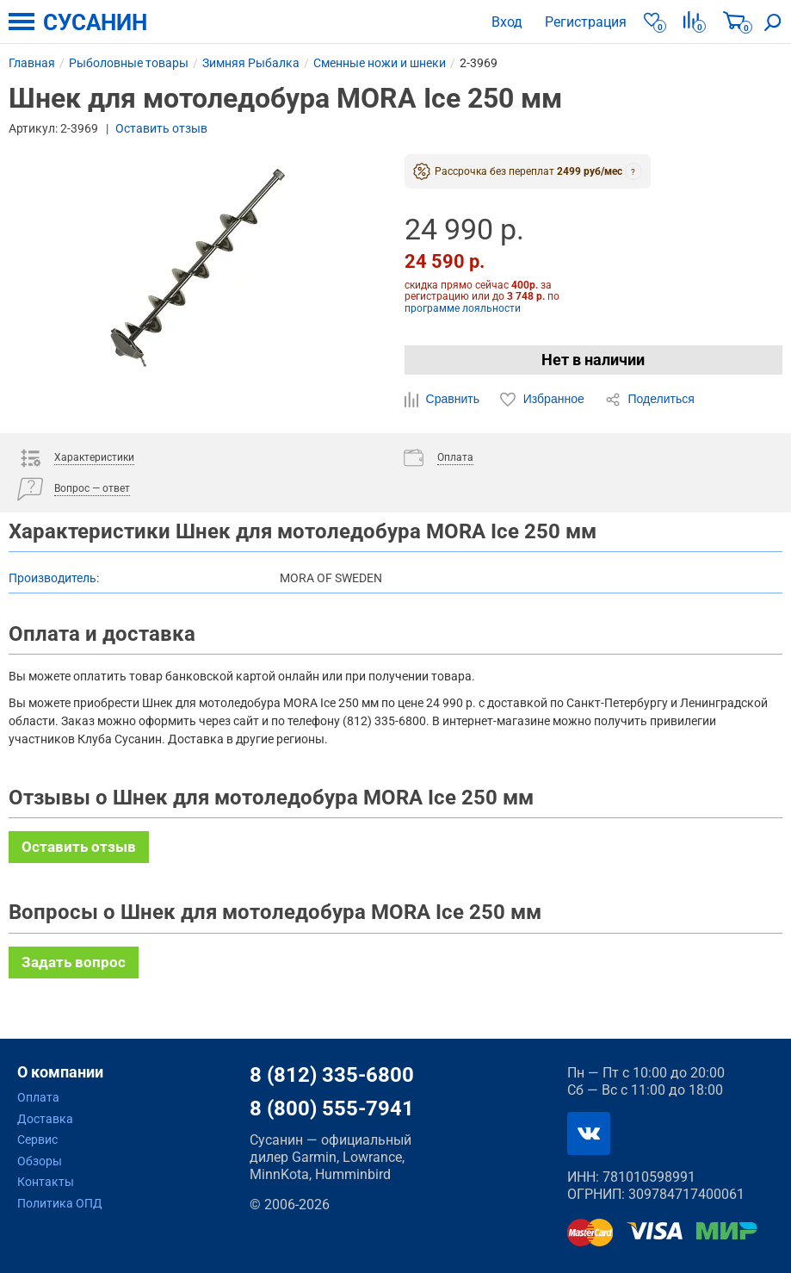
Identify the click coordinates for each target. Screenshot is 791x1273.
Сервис (37, 1139)
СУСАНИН (95, 22)
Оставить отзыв (161, 128)
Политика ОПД (59, 1203)
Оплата (38, 1097)
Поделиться (650, 399)
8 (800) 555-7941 (332, 1108)
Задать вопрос (74, 962)
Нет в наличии (593, 360)
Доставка (45, 1119)
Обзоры (39, 1161)
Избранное (544, 399)
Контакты (45, 1182)
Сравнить (444, 399)
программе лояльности (463, 308)
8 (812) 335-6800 (332, 1075)
